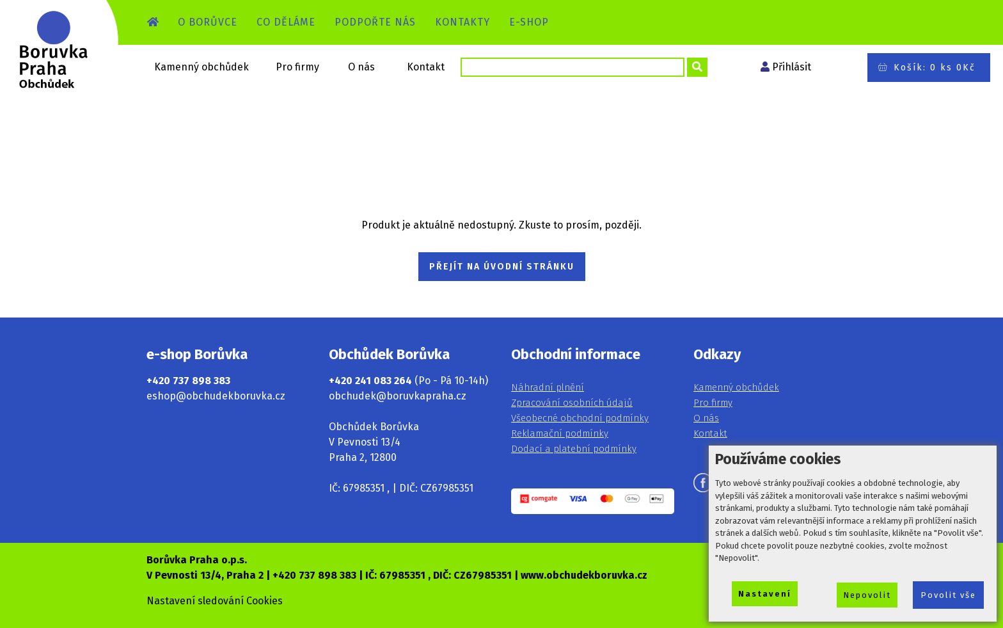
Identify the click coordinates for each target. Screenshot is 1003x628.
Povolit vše (948, 595)
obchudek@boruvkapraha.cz (397, 396)
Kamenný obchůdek (201, 67)
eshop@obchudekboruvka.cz (215, 396)
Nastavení (764, 594)
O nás (361, 67)
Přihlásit (791, 67)
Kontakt (426, 67)
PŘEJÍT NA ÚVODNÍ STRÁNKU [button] (501, 266)
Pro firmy (297, 67)
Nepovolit (867, 595)
